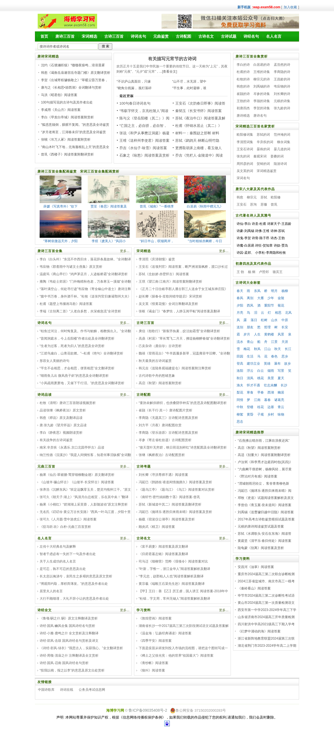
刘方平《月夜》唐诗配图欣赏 (160, 425)
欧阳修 (276, 197)
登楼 (250, 407)
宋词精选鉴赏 (266, 171)
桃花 (260, 378)
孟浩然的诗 (282, 65)
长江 (288, 349)
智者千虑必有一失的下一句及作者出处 (68, 554)
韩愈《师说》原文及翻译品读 (61, 418)
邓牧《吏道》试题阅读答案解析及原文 (266, 498)
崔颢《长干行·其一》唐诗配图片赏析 (165, 410)
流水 (240, 342)
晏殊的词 (263, 149)
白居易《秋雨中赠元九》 (205, 206)
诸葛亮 (279, 400)
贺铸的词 (263, 164)
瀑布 (277, 363)
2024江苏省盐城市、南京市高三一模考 (266, 581)
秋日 (240, 378)
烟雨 (270, 371)
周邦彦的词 (245, 164)
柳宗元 (252, 197)
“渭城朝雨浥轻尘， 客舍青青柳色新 (263, 483)
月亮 (240, 313)
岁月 (246, 334)
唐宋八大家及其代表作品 (255, 189)
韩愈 (240, 197)
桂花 (260, 407)
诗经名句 (251, 36)
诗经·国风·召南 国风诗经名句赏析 (64, 663)
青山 (250, 342)
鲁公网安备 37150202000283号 (198, 710)
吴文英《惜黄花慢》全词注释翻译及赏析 (168, 304)
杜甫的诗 (243, 72)
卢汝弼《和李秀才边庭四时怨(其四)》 (265, 462)
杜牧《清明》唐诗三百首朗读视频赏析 (68, 403)
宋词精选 (89, 36)
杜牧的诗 (243, 79)
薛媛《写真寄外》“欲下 (60, 206)
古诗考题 (143, 466)
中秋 (240, 407)
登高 (240, 363)
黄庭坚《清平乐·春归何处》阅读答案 (264, 541)
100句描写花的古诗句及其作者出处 (67, 102)
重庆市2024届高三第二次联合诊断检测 (266, 574)
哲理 (267, 327)
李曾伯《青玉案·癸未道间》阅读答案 (264, 505)
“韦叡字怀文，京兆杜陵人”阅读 (143, 111)
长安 (284, 327)
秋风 (257, 349)
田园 (240, 356)
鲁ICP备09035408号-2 (147, 710)
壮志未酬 (270, 385)
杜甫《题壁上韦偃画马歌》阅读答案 (66, 304)
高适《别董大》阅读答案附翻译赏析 (264, 455)
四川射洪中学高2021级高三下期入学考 (266, 624)
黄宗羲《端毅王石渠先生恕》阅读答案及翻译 (172, 584)
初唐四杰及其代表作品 (253, 264)
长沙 (284, 385)
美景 (270, 378)
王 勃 (240, 272)
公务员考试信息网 (92, 690)
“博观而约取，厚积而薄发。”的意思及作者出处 (74, 584)
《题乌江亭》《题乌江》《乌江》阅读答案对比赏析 (177, 490)
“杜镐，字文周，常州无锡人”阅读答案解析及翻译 (174, 598)
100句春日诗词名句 (134, 103)
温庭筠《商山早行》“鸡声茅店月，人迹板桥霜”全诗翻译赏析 (84, 274)
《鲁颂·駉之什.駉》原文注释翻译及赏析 (69, 618)
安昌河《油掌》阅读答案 (256, 567)
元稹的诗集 (282, 101)
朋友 (250, 327)
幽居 (281, 392)
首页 (44, 36)
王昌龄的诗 (282, 79)
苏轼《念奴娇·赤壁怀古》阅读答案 (164, 274)
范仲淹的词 (282, 134)
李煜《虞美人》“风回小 (109, 241)
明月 (274, 291)
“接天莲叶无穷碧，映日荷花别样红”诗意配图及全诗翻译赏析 (183, 447)
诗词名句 (138, 36)
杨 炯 (251, 272)
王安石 (242, 204)
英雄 (267, 363)
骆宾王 (278, 272)
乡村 (270, 414)
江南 (257, 400)
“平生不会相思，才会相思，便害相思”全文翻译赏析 (77, 368)
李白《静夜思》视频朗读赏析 (61, 433)
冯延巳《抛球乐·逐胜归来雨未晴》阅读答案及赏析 (175, 512)
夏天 (281, 378)
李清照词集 (245, 142)
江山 (267, 349)
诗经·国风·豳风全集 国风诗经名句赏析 (67, 626)
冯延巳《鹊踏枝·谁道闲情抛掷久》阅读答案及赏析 (175, 482)
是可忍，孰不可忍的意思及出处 (63, 569)
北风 (288, 313)
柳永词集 (283, 142)
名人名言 (273, 36)
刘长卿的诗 (282, 94)
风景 (281, 334)
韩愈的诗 (243, 86)
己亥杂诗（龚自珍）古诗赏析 (160, 346)
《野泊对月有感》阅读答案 (257, 476)
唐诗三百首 (65, 36)
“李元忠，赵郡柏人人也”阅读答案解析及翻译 (171, 576)
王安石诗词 (245, 149)
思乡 (284, 356)
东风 (257, 291)
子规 (260, 414)
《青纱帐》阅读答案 (153, 663)
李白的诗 (243, 65)
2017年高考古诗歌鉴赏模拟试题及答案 (266, 519)
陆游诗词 (280, 164)
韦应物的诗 (282, 86)
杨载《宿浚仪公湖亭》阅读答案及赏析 (167, 519)
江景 (274, 342)
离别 (250, 298)
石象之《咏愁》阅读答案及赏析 (144, 155)
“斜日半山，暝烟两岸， (157, 241)
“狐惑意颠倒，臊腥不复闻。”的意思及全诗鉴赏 (75, 125)
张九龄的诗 (282, 108)
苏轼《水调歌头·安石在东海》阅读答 (264, 534)
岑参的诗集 (261, 94)
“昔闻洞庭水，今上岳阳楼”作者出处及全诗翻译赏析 (77, 338)
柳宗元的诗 (261, 79)
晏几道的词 (282, 149)
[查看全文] (169, 71)
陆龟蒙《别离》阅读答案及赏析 (261, 548)
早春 (260, 392)
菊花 (281, 305)
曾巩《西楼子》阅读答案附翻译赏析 (67, 154)
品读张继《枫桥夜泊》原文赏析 (63, 410)
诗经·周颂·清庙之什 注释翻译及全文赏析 (69, 655)
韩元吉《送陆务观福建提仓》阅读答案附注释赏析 (175, 368)
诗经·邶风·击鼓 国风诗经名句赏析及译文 (69, 641)
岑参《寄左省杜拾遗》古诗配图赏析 (165, 440)
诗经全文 (44, 610)
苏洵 (253, 204)
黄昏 (250, 414)
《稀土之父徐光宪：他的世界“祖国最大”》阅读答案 (176, 655)
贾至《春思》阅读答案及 (109, 206)
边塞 (270, 407)
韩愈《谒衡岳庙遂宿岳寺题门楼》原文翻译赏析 (75, 73)
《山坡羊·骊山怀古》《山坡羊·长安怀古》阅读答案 (77, 482)
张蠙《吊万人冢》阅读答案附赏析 (66, 139)
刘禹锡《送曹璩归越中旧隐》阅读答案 (266, 512)
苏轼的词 (263, 134)
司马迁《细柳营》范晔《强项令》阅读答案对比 (173, 561)
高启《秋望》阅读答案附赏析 (160, 383)
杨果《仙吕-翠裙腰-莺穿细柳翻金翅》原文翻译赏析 (77, 475)
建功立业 (253, 363)
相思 (278, 313)
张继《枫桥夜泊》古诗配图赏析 (162, 455)
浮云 (250, 371)
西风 (250, 305)
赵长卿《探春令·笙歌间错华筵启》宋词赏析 (170, 296)
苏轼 (264, 197)
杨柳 (284, 291)
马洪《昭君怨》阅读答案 (59, 95)
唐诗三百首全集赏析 (252, 56)
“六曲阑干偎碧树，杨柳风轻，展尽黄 (265, 469)
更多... (124, 251)
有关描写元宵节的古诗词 (172, 58)
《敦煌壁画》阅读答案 (155, 618)
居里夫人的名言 (51, 591)
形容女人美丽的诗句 (54, 361)
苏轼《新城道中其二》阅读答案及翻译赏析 (170, 504)
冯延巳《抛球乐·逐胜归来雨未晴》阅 (264, 491)
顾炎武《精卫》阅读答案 (157, 527)
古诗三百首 (114, 36)
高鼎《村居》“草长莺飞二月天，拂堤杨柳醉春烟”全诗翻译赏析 (184, 338)
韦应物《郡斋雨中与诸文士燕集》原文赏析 (71, 267)
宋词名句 (243, 178)
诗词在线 (66, 690)
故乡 (287, 363)
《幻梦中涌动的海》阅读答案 (259, 631)
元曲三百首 (46, 466)
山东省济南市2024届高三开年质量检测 (266, 617)
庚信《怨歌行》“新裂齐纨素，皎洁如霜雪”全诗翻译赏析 (179, 331)
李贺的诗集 (261, 108)
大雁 (260, 298)
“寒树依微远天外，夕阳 (60, 241)
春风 (240, 298)
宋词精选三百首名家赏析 (255, 126)
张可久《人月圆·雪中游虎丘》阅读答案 (68, 519)
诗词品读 (44, 395)
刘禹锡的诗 (261, 86)
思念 (240, 422)
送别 (240, 327)
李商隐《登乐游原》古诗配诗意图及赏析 (168, 433)
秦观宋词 (260, 156)
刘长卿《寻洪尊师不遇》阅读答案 (163, 475)
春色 (274, 356)
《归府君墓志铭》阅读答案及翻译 (163, 554)
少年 (270, 298)
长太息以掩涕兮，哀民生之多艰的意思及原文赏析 (76, 576)
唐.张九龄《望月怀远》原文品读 (63, 425)
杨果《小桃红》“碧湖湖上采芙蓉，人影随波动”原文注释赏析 (84, 504)
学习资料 (143, 610)
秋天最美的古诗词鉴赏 (155, 361)
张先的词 (243, 156)
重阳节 (269, 305)
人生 (257, 334)
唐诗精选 (243, 116)
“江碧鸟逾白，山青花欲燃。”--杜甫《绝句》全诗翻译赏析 (81, 353)
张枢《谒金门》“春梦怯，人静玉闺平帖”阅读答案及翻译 (179, 311)
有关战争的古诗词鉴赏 (56, 440)
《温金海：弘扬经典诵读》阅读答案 (165, 633)
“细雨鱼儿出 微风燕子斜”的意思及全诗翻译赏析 (74, 376)
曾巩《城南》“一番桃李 (157, 206)
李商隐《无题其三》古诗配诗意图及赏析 (168, 418)
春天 (240, 291)
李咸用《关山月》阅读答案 (61, 110)
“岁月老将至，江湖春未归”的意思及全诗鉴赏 (73, 132)
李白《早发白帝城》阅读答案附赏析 (67, 117)
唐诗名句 (260, 116)
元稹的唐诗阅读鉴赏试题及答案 (261, 526)
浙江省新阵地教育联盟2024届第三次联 (266, 638)
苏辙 (264, 204)
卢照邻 (264, 272)
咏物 (281, 414)
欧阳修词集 (245, 134)
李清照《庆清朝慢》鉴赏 (157, 259)
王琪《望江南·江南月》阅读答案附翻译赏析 (170, 281)
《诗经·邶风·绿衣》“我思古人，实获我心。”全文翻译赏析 (81, 648)
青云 (281, 407)
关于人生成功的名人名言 (58, 561)
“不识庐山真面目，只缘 (134, 81)
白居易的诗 (261, 65)
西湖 (270, 392)
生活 (250, 356)
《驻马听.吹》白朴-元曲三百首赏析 (65, 527)
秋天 (277, 349)
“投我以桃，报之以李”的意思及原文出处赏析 (72, 670)
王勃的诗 (243, 101)
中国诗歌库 (46, 690)
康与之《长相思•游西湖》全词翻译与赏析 (71, 87)
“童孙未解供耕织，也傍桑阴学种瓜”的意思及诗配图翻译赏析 (183, 403)
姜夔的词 (277, 156)
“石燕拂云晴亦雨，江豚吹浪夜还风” (263, 441)
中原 (284, 320)
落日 (254, 320)
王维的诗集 (261, 72)
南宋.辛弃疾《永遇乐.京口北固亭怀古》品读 (72, 447)
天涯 (284, 342)
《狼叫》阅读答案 (152, 670)
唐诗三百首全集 (49, 251)
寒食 (250, 392)
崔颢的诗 (243, 94)
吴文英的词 (245, 171)
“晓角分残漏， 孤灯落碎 (134, 88)
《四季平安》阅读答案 (155, 641)
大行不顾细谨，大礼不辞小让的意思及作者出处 (74, 598)
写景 (281, 371)
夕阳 (240, 305)
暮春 (267, 400)
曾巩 (274, 204)
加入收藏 (290, 7)
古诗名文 (206, 36)
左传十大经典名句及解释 (58, 546)
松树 (264, 320)
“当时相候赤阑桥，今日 (205, 241)
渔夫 (240, 385)
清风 (250, 378)
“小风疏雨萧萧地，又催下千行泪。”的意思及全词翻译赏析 (82, 383)
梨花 (240, 392)
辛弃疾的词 (265, 142)
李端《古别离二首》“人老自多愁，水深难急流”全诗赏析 (80, 311)
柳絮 (240, 414)
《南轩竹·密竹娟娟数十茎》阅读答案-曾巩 (169, 497)
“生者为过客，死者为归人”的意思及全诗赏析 (72, 346)
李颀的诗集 (261, 101)
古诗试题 (228, 36)
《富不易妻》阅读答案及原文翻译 (163, 546)
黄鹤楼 (269, 334)
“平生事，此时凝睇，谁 (189, 88)
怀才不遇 (253, 385)
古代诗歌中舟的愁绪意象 (157, 376)
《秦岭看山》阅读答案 (254, 588)
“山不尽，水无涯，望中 (189, 81)
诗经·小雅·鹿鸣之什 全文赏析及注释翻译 (69, 633)
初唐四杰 (243, 108)
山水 (274, 320)
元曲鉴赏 (161, 36)
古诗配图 (183, 36)
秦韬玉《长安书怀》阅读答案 (198, 111)
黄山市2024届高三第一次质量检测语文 (266, 603)
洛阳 (240, 371)
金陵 (281, 298)
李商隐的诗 (282, 72)
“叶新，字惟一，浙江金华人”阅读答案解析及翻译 (174, 569)
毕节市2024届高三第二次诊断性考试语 (266, 595)
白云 (260, 371)
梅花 (246, 349)
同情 (240, 400)
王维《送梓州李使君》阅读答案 (144, 140)
